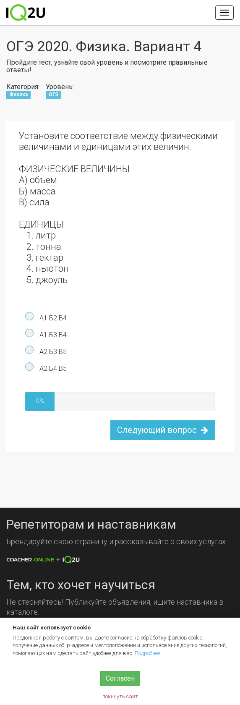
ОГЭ (53, 94)
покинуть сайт (120, 696)
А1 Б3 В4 (52, 335)
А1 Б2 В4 (52, 318)
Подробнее (147, 653)
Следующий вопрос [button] (162, 430)
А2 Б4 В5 (52, 368)
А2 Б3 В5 (52, 352)
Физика (18, 94)
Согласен (120, 678)
